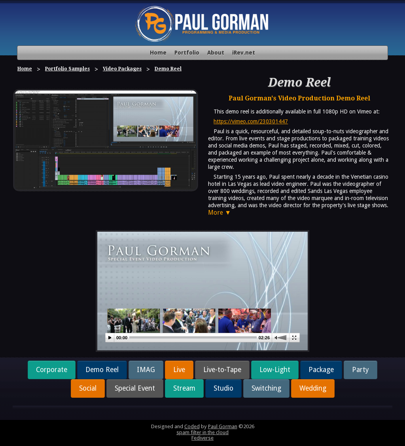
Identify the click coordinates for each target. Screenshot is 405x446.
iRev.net (243, 52)
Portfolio (186, 52)
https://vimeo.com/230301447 (251, 121)
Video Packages (122, 69)
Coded (192, 426)
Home (158, 52)
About (215, 52)
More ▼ (219, 212)
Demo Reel (168, 69)
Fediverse (202, 438)
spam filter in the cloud (202, 432)
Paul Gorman (222, 426)
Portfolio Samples (67, 69)
